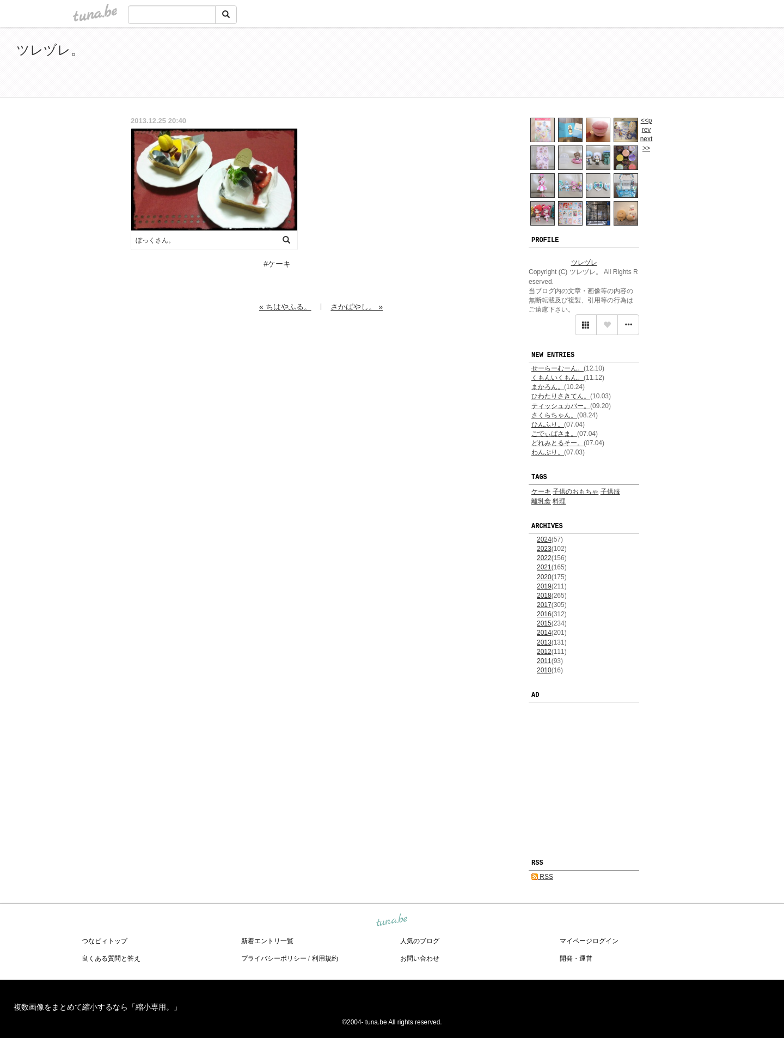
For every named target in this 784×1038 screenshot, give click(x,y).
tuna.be (391, 920)
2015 (544, 623)
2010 (544, 670)
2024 (544, 539)
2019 (544, 586)
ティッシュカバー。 (560, 406)
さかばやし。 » (356, 306)
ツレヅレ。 (50, 50)
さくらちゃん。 (554, 415)
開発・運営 (576, 958)
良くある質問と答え (111, 958)
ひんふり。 (547, 424)
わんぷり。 (547, 452)
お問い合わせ (419, 958)
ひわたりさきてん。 (560, 396)
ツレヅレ (584, 262)
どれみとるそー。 (557, 443)
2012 (544, 651)
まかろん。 (547, 387)
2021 (544, 567)
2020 (544, 577)
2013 (544, 642)
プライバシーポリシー (274, 958)
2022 (544, 558)
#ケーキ (277, 263)
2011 (544, 661)
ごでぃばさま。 (554, 434)
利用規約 (325, 958)
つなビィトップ (104, 941)
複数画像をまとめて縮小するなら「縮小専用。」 (97, 1007)
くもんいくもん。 (557, 377)
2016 (544, 614)
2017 (544, 605)
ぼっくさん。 (155, 240)
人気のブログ (419, 941)
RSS (542, 877)
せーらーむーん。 (557, 368)
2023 (544, 549)
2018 (544, 595)
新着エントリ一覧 (267, 941)
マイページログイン (589, 941)
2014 (544, 632)
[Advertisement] (642, 64)
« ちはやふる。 (285, 306)
